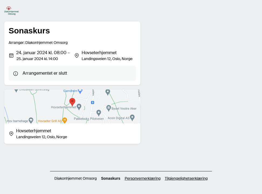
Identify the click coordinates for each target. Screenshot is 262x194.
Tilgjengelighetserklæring (186, 178)
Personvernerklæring (142, 178)
